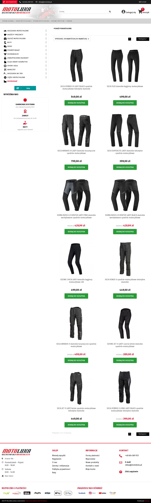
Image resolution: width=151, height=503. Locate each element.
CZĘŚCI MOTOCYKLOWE (14, 77)
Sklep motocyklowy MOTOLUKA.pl (36, 501)
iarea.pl (146, 501)
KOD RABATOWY (10, 2)
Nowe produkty (92, 462)
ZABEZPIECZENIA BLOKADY (16, 58)
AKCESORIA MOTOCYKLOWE (16, 30)
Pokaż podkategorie (63, 29)
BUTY (8, 42)
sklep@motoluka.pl (44, 2)
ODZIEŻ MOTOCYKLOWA (15, 38)
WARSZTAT (9, 69)
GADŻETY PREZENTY (13, 34)
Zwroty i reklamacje (60, 466)
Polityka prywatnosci (61, 469)
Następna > (142, 39)
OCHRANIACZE (11, 54)
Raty (54, 472)
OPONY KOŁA (11, 65)
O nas (54, 462)
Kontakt (142, 2)
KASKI (8, 46)
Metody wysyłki (58, 455)
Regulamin (56, 459)
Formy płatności (92, 455)
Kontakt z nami (92, 466)
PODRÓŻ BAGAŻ (12, 50)
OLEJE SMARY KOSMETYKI (16, 61)
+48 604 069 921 (26, 2)
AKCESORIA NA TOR (13, 73)
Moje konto (90, 469)
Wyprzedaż (10, 81)
